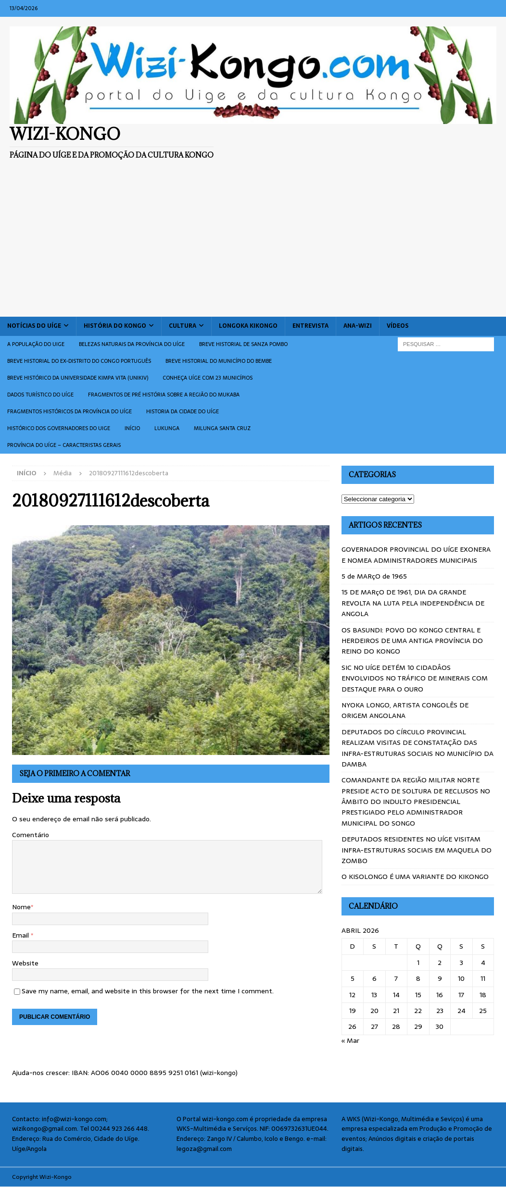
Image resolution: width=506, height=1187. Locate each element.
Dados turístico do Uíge (40, 394)
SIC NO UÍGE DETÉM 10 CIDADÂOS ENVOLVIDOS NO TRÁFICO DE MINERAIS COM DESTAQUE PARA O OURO (415, 678)
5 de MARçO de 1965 (374, 576)
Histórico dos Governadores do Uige (58, 428)
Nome (21, 907)
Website (25, 963)
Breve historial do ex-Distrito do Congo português (79, 361)
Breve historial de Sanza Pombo (243, 344)
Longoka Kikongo (248, 326)
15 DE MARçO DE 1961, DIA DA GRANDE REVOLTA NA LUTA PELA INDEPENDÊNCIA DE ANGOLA (413, 603)
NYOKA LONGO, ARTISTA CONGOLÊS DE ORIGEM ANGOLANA (405, 710)
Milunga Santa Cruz (222, 428)
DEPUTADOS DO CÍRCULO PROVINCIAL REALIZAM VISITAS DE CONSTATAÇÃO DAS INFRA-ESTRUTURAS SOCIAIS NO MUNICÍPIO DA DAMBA (417, 748)
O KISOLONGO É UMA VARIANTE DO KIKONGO (415, 876)
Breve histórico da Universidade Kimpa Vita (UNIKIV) (77, 377)
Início (132, 428)
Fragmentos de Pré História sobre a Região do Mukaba (164, 394)
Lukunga (166, 428)
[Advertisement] (253, 244)
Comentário (30, 834)
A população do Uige (35, 344)
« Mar (350, 1040)
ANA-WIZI (357, 326)
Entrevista (310, 326)
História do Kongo (115, 326)
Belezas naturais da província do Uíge (132, 344)
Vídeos (397, 326)
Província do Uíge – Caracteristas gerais (64, 445)
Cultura (182, 326)
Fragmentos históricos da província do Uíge (69, 411)
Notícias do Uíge (34, 326)
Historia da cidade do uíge (182, 411)
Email (21, 935)
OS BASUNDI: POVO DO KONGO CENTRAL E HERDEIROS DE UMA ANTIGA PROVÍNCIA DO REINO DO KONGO (412, 641)
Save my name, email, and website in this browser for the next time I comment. (148, 991)
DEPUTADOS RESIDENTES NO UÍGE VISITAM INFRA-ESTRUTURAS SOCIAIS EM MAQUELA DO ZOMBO (417, 850)
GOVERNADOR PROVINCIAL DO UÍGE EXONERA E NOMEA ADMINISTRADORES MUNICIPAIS (416, 554)
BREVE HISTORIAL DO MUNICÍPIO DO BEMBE (218, 361)
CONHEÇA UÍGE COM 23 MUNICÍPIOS (208, 377)
